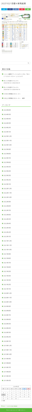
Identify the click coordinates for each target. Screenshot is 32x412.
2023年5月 (7, 167)
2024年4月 (7, 119)
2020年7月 (7, 315)
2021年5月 (7, 271)
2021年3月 (7, 280)
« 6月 (3, 401)
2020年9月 (7, 306)
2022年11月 (8, 193)
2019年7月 (7, 367)
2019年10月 (8, 354)
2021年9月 (7, 254)
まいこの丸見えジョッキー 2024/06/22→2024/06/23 (12, 82)
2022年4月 (7, 223)
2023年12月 (8, 136)
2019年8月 (7, 363)
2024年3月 (7, 123)
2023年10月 (8, 145)
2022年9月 (7, 202)
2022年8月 (7, 206)
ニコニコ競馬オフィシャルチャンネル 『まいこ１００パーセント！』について (17, 75)
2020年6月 (7, 319)
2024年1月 (7, 132)
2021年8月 (7, 258)
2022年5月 (7, 219)
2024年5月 (7, 114)
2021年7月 (7, 263)
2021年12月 (8, 241)
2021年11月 (8, 245)
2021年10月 (8, 250)
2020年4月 (7, 328)
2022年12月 (8, 188)
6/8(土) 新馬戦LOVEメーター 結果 (14, 98)
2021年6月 (7, 267)
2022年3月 (7, 228)
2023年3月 (7, 175)
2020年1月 (7, 341)
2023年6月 (7, 162)
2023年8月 (7, 154)
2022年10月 (8, 197)
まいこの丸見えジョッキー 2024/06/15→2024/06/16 (12, 88)
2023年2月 (7, 180)
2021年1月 (7, 289)
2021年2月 (7, 284)
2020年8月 (7, 311)
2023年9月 (7, 149)
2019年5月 (7, 376)
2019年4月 (7, 380)
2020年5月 (7, 324)
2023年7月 (7, 158)
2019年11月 (8, 350)
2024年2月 (7, 127)
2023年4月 (7, 171)
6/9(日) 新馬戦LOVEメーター (12, 94)
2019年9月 (7, 359)
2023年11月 (8, 140)
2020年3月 (7, 332)
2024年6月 (7, 110)
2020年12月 (8, 293)
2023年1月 (7, 184)
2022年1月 (7, 236)
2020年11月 (8, 298)
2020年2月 (7, 337)
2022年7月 (7, 210)
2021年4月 (7, 276)
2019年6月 (7, 372)
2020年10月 (8, 302)
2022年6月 (7, 215)
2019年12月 (8, 345)
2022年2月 (7, 232)
